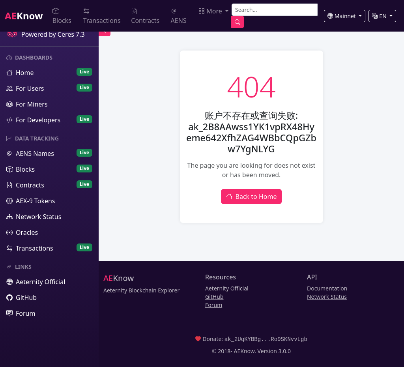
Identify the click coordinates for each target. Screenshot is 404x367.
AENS (179, 16)
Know (24, 15)
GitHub (214, 296)
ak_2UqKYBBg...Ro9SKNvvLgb (265, 339)
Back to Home (251, 196)
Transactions (102, 16)
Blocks (61, 16)
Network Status (327, 296)
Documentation (327, 288)
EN (380, 16)
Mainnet (342, 16)
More (211, 11)
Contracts (145, 16)
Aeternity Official (227, 288)
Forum (213, 305)
